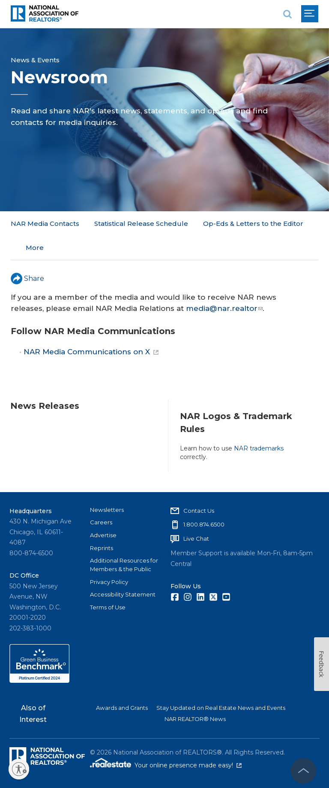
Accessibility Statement (123, 594)
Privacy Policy (109, 581)
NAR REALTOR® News (195, 718)
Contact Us (198, 510)
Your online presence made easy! (188, 765)
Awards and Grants (122, 707)
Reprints (101, 547)
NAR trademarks (259, 424)
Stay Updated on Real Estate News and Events (220, 707)
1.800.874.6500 (203, 524)
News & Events (35, 60)
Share (27, 254)
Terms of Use (108, 607)
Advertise (103, 535)
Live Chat (196, 538)
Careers (101, 522)
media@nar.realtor (224, 284)
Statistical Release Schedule (141, 223)
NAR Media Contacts (45, 223)
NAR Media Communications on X (91, 327)
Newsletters (107, 509)
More (212, 223)
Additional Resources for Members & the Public (124, 564)
